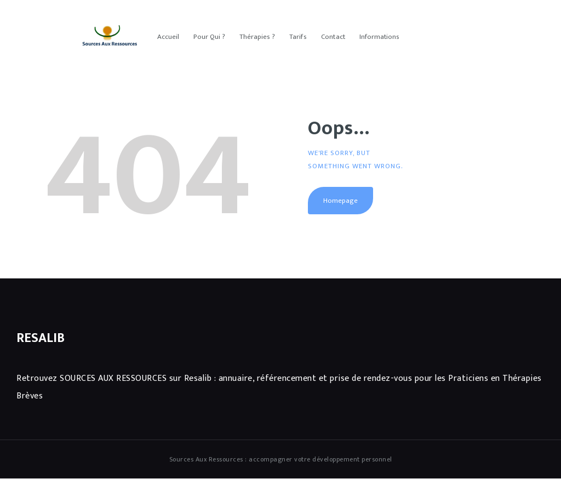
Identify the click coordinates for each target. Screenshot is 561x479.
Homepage (340, 201)
